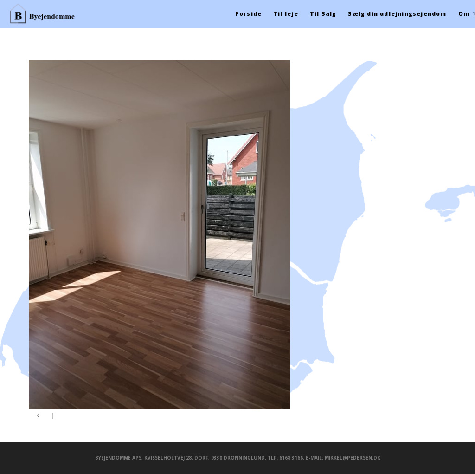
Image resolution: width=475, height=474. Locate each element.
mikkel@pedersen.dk (352, 458)
